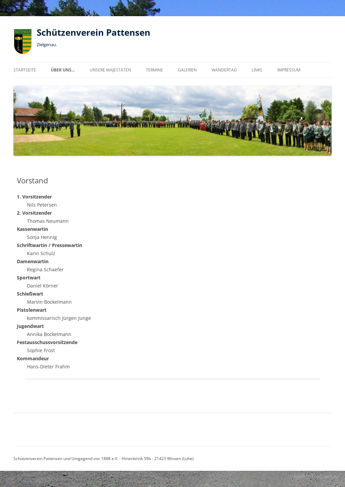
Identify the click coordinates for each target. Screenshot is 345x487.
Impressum (289, 70)
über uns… (63, 70)
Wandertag (224, 70)
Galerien (187, 70)
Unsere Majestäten (110, 70)
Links (257, 70)
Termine (154, 70)
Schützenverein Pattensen (93, 32)
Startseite (24, 70)
